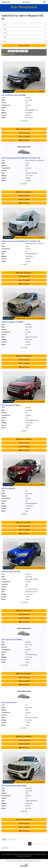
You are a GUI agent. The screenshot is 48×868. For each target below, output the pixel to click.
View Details (24, 140)
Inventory (9, 854)
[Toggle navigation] (44, 2)
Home (3, 854)
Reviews (43, 854)
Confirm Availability (24, 129)
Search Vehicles (24, 45)
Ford (4, 848)
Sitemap (30, 861)
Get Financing (24, 133)
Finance (31, 854)
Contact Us (28, 856)
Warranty (37, 854)
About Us (20, 856)
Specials (15, 854)
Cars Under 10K (23, 854)
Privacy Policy (37, 861)
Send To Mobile (24, 136)
